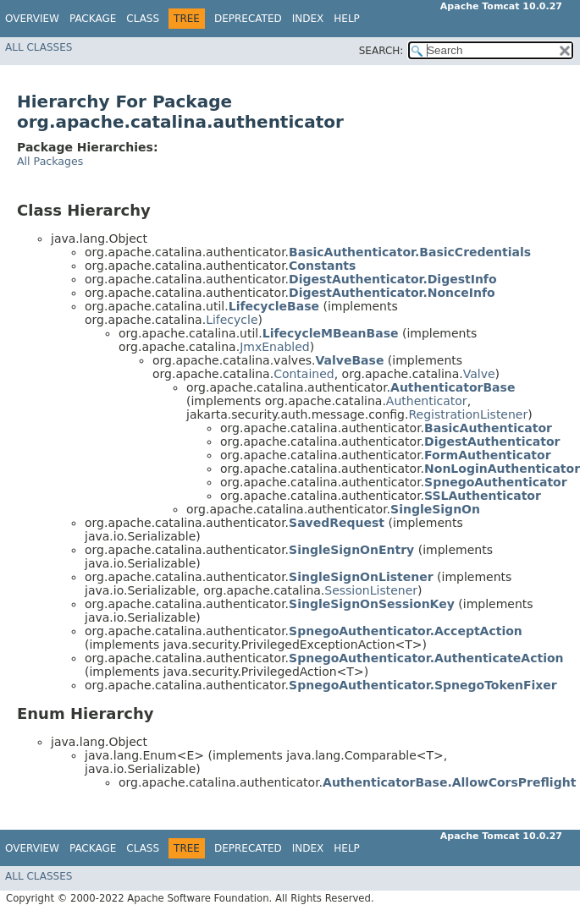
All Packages (50, 161)
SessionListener (370, 590)
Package (92, 19)
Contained (303, 374)
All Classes (38, 47)
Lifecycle (231, 319)
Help (347, 19)
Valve (479, 374)
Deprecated (248, 19)
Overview (32, 19)
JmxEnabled (275, 347)
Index (308, 19)
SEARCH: (381, 51)
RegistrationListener (468, 414)
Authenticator (426, 401)
